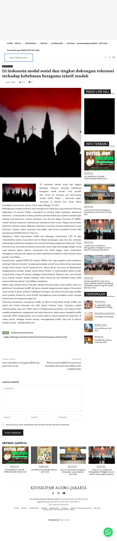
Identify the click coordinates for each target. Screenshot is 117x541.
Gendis (67, 527)
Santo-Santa (100, 299)
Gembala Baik (101, 322)
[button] (108, 532)
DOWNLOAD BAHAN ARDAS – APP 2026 (44, 470)
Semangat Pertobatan (104, 314)
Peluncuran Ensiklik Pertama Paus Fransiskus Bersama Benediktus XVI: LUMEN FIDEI (63, 365)
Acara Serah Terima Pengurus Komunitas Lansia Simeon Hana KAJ (99, 210)
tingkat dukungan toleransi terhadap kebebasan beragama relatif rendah (35, 337)
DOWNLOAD (43, 466)
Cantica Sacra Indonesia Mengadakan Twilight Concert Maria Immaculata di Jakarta (97, 245)
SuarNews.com (54, 527)
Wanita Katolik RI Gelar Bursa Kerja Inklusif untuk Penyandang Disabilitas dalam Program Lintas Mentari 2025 (99, 281)
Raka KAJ (64, 519)
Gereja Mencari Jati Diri (103, 326)
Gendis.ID (89, 342)
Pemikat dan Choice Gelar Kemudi (103, 338)
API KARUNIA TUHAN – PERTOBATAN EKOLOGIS (95, 177)
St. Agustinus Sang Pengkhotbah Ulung (103, 303)
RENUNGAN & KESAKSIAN (104, 310)
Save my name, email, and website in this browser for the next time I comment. (37, 424)
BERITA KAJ (7, 66)
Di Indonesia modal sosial (22, 332)
